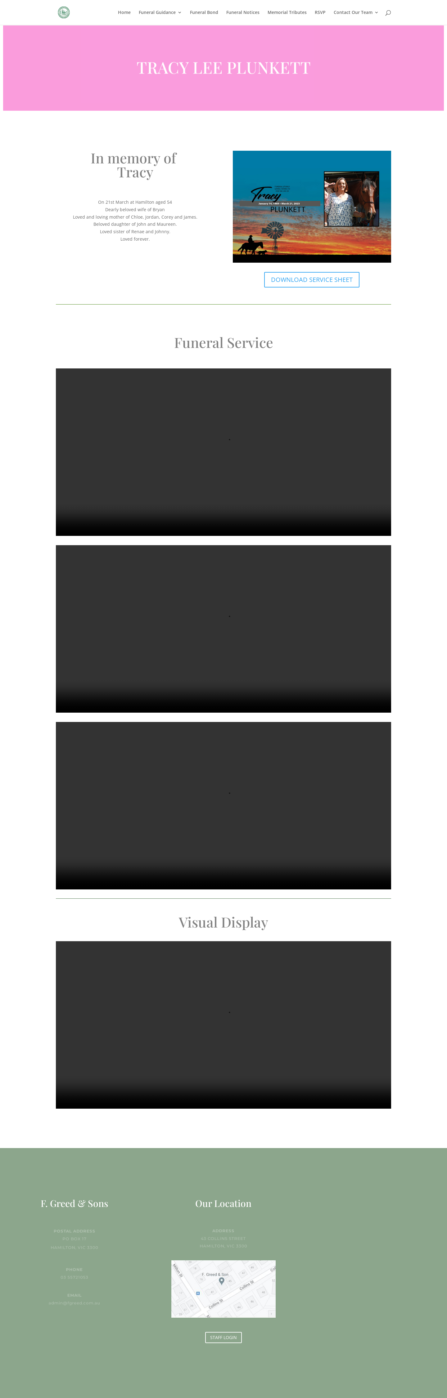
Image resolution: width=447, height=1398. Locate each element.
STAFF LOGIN (223, 1337)
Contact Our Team (353, 12)
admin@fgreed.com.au (74, 1302)
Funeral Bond (204, 12)
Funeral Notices (243, 12)
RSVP (320, 12)
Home (124, 12)
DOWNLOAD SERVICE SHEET (312, 279)
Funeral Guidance (157, 12)
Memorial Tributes (287, 12)
